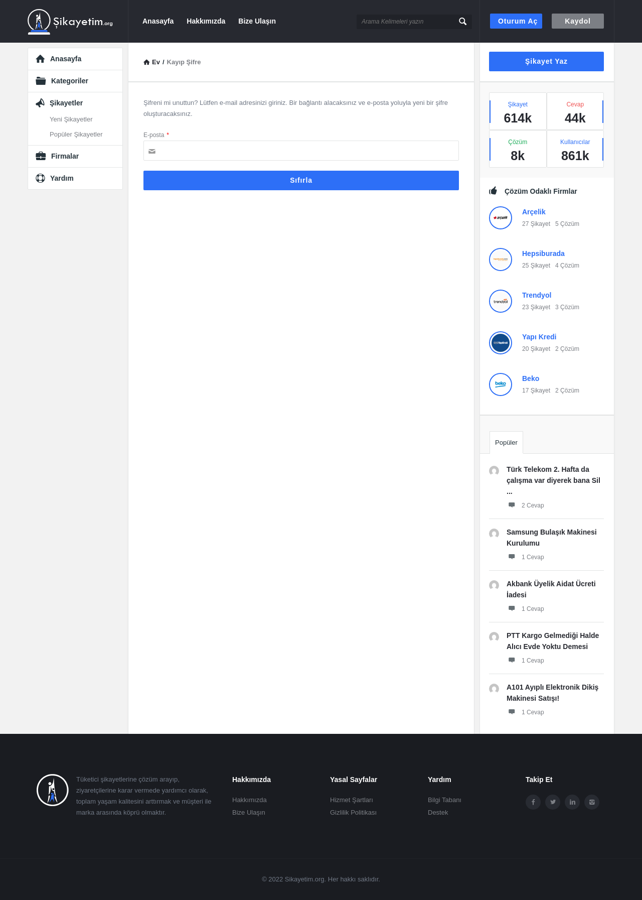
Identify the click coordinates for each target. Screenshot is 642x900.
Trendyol (536, 295)
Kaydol (577, 21)
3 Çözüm (567, 307)
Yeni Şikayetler (71, 119)
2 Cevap (525, 505)
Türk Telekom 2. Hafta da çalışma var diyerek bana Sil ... (553, 480)
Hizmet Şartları (351, 800)
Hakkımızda (206, 21)
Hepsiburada (543, 253)
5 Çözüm (567, 223)
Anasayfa (158, 21)
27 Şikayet (536, 223)
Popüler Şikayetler (76, 134)
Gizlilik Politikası (353, 812)
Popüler (506, 442)
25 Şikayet (536, 265)
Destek (438, 812)
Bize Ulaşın (257, 21)
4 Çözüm (567, 265)
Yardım (62, 178)
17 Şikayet (536, 390)
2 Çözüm (567, 348)
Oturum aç (518, 21)
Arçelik (534, 212)
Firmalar (65, 156)
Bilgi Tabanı (444, 800)
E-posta (156, 135)
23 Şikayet (536, 307)
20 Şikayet (536, 348)
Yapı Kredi (539, 337)
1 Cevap (525, 557)
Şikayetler (66, 103)
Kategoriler (69, 81)
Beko (530, 378)
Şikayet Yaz (546, 61)
